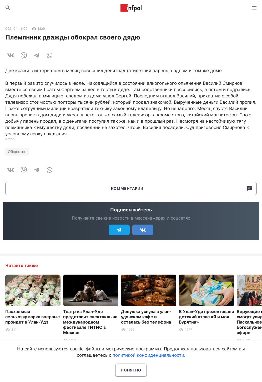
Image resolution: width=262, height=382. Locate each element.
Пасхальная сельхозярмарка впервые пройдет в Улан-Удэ (32, 317)
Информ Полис (131, 7)
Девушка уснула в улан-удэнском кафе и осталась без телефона (146, 317)
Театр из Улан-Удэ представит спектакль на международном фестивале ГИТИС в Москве (90, 322)
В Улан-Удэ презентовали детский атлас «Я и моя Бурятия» (206, 317)
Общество (17, 151)
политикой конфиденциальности (148, 355)
